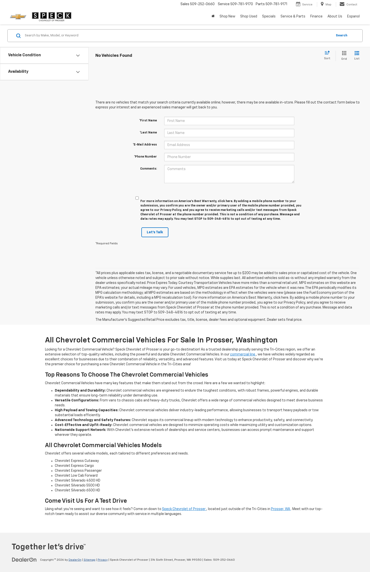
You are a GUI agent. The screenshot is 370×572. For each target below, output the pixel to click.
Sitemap (89, 559)
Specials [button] (269, 16)
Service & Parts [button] (293, 16)
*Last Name (148, 132)
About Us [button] (334, 16)
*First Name (148, 120)
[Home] (213, 16)
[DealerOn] (24, 559)
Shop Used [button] (248, 16)
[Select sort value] (329, 55)
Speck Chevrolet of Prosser (184, 509)
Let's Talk (155, 232)
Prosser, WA (281, 509)
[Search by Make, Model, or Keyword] (178, 36)
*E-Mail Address (145, 144)
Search (341, 35)
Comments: (148, 168)
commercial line (243, 354)
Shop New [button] (227, 16)
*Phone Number (145, 156)
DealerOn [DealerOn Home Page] (75, 559)
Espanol (353, 16)
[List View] (357, 56)
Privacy (103, 559)
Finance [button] (316, 16)
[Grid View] (343, 56)
